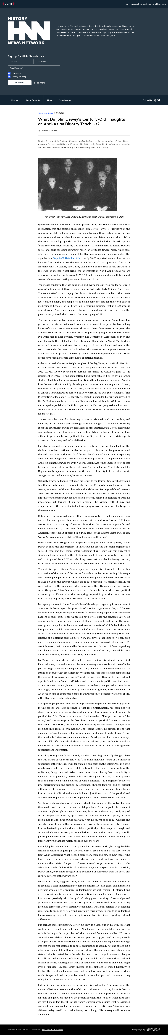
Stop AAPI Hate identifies (67, 258)
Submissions (65, 100)
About (49, 100)
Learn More (39, 82)
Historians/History (45, 113)
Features (15, 100)
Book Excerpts (33, 100)
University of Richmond (156, 4)
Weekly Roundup (19, 76)
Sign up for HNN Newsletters (52, 1030)
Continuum (16, 73)
